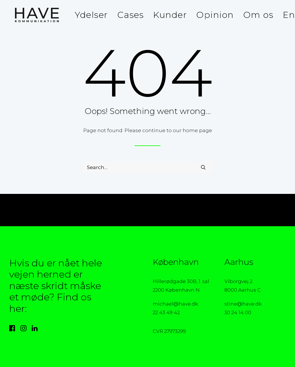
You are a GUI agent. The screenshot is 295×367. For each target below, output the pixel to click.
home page (197, 130)
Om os (258, 15)
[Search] (147, 167)
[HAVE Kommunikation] (31, 15)
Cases (130, 15)
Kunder (170, 15)
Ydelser (91, 15)
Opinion (215, 15)
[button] (203, 167)
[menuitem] (91, 15)
